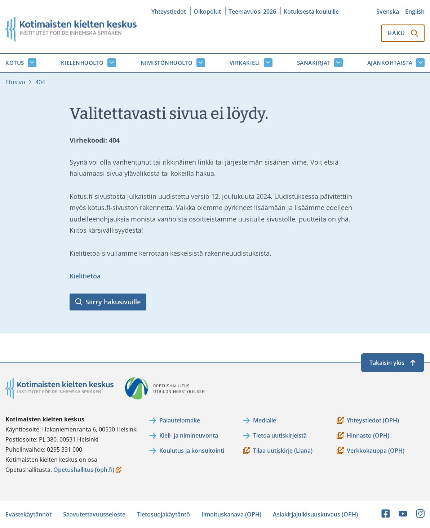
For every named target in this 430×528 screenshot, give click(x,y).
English (415, 11)
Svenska (387, 11)
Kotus (14, 62)
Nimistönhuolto (167, 62)
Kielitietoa (85, 276)
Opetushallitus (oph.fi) (87, 470)
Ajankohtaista (390, 62)
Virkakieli (245, 62)
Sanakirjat (314, 62)
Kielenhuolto (82, 62)
